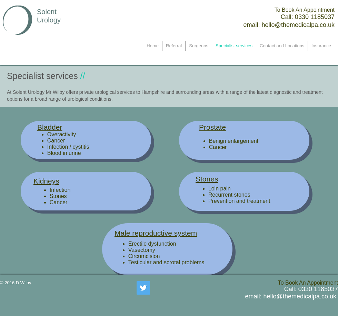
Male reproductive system (156, 233)
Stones (207, 179)
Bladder (49, 127)
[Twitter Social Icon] (143, 288)
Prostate (212, 127)
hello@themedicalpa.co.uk (298, 24)
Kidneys (46, 181)
